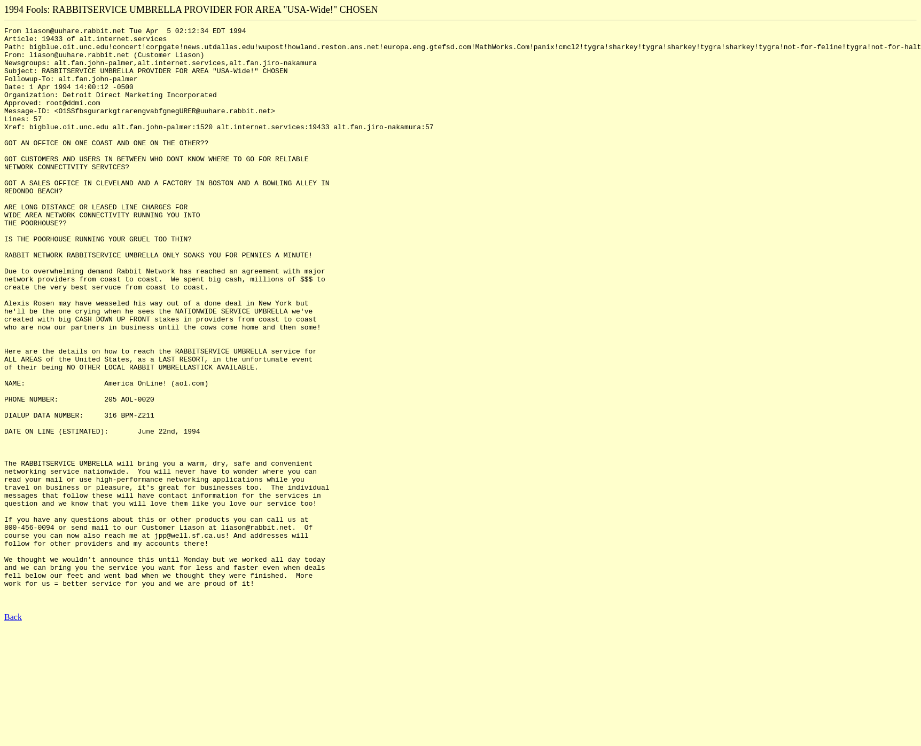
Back (13, 732)
